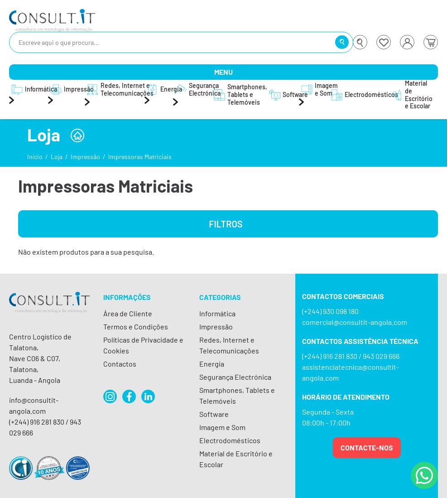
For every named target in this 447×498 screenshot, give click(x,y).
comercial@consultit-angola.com (354, 322)
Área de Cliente (127, 313)
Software (214, 414)
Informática (217, 313)
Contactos (119, 363)
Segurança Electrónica (235, 376)
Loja (56, 156)
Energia (211, 363)
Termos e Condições (135, 326)
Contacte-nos (367, 447)
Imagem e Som (222, 427)
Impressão (85, 156)
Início (35, 156)
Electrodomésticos (229, 440)
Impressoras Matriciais (140, 156)
